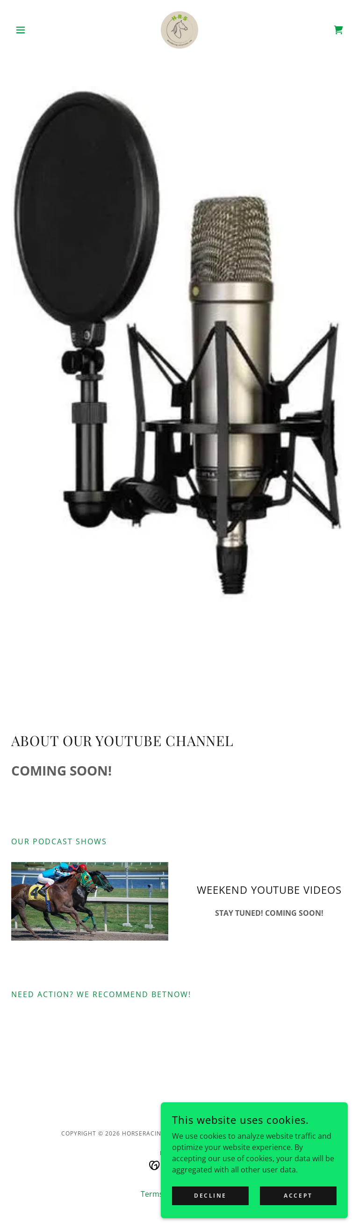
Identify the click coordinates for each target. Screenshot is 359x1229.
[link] (179, 30)
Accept (298, 1196)
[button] (36, 30)
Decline (210, 1196)
